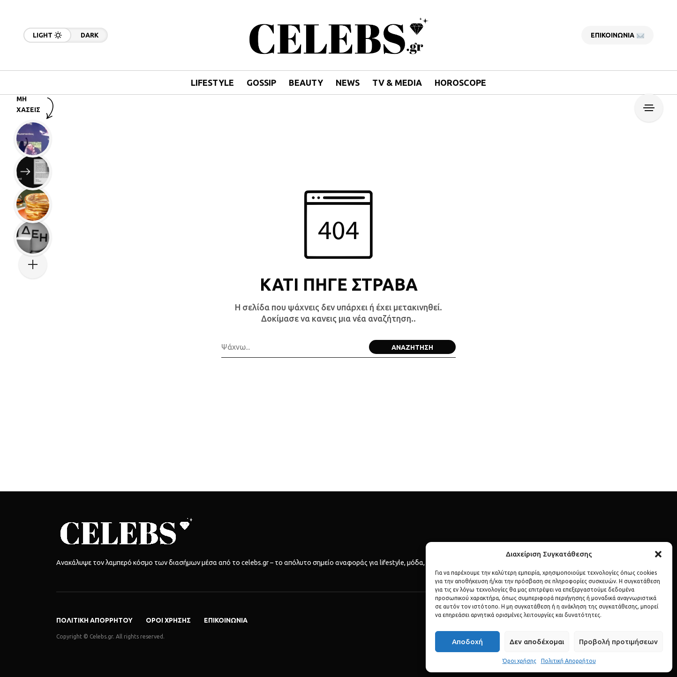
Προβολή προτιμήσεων (618, 642)
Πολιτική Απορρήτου (568, 661)
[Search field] (292, 347)
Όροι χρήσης (519, 661)
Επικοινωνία (226, 620)
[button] (658, 554)
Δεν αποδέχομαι (537, 642)
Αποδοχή (467, 642)
